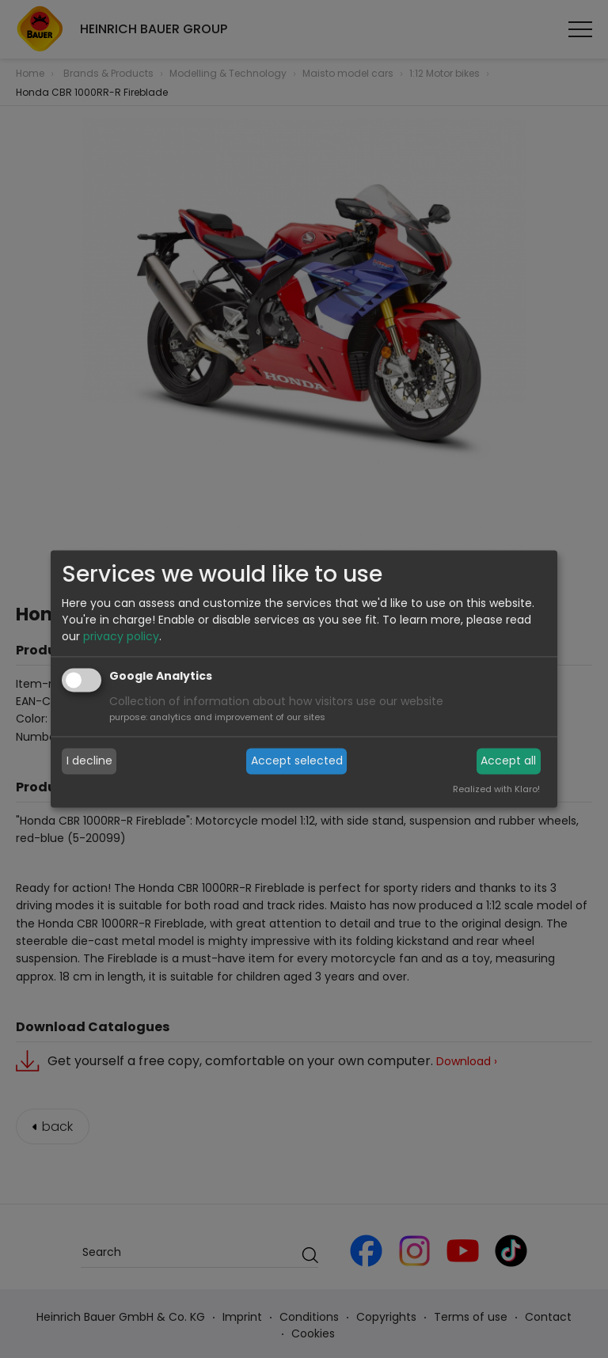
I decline (89, 760)
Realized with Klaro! (496, 789)
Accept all (508, 760)
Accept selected (297, 760)
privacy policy (121, 637)
